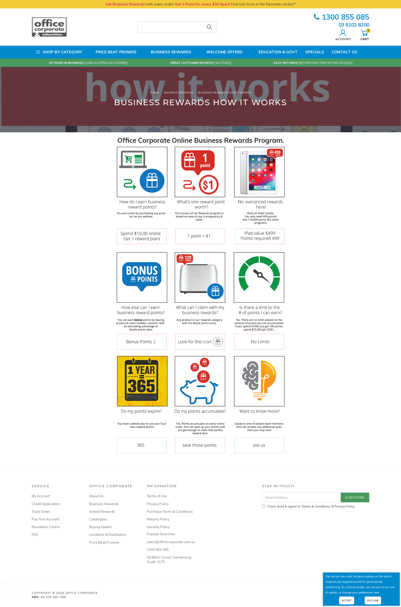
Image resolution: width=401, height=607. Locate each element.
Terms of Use (157, 496)
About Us (96, 496)
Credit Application (46, 504)
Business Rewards (167, 52)
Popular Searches (161, 534)
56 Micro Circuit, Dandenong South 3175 (169, 559)
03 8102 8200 (354, 25)
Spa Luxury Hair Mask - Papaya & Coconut (45, 585)
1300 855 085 (341, 17)
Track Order (41, 511)
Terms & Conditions (316, 506)
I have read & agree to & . (308, 506)
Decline (372, 600)
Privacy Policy (158, 504)
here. (377, 592)
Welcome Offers (220, 51)
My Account (41, 496)
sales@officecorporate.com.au (170, 542)
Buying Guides (100, 527)
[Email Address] (301, 497)
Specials (314, 52)
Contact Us (344, 52)
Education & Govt (274, 52)
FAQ (35, 534)
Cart (364, 34)
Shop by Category (59, 52)
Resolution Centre (46, 527)
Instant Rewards (102, 511)
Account (343, 34)
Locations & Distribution (107, 534)
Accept (347, 600)
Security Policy (158, 527)
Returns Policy (158, 519)
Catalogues (98, 519)
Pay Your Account (45, 519)
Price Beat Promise (113, 52)
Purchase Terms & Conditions (170, 511)
